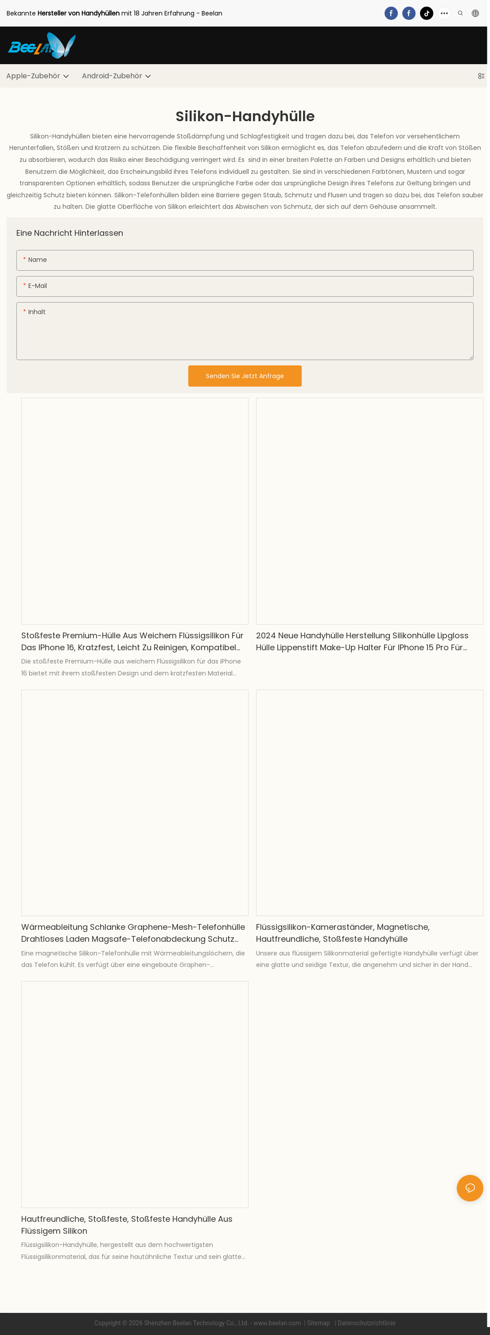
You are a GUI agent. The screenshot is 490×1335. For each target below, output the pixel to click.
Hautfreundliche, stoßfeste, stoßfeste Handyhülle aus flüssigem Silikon (127, 1224)
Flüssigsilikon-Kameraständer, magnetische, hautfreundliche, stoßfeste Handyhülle (343, 932)
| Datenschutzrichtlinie (364, 1323)
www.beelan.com (278, 1323)
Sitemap (319, 1323)
